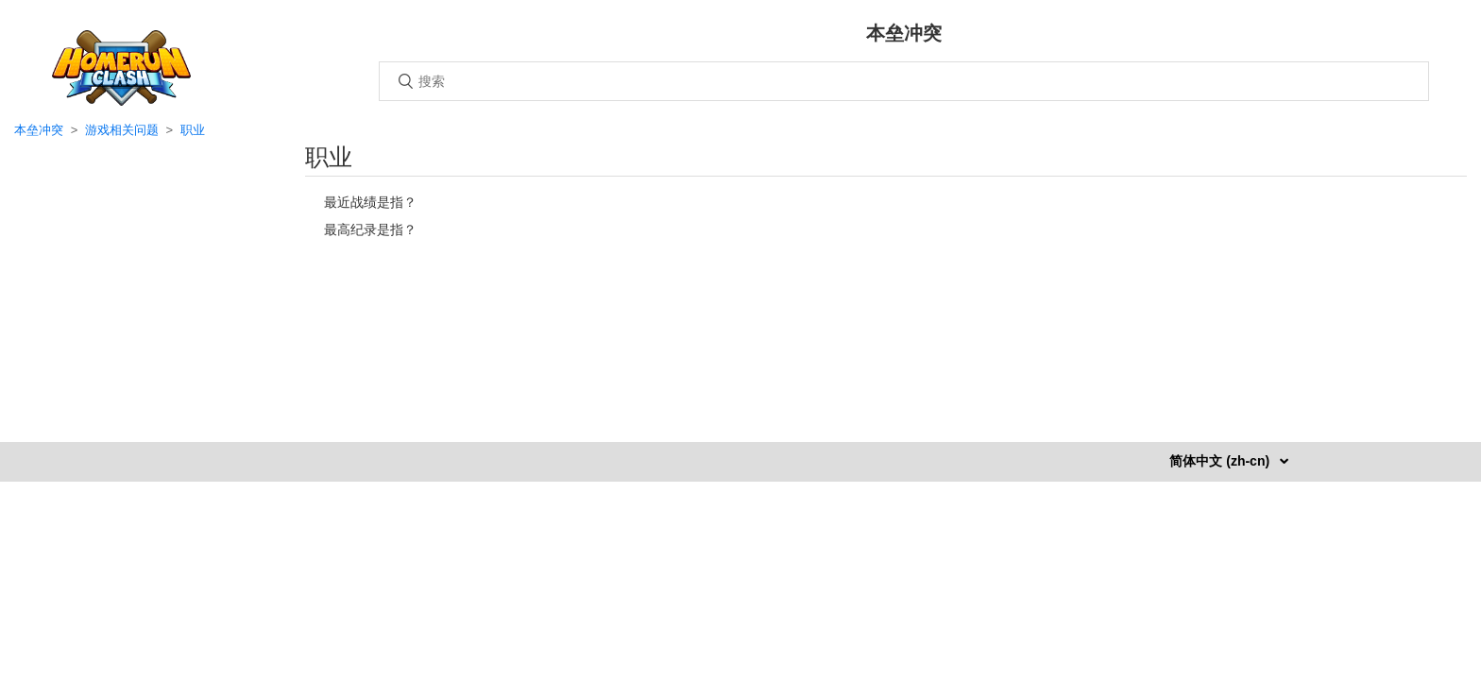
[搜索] (904, 81)
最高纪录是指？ (370, 229)
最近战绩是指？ (370, 202)
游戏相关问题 (122, 130)
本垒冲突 (38, 130)
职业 (192, 130)
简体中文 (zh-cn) (1221, 460)
